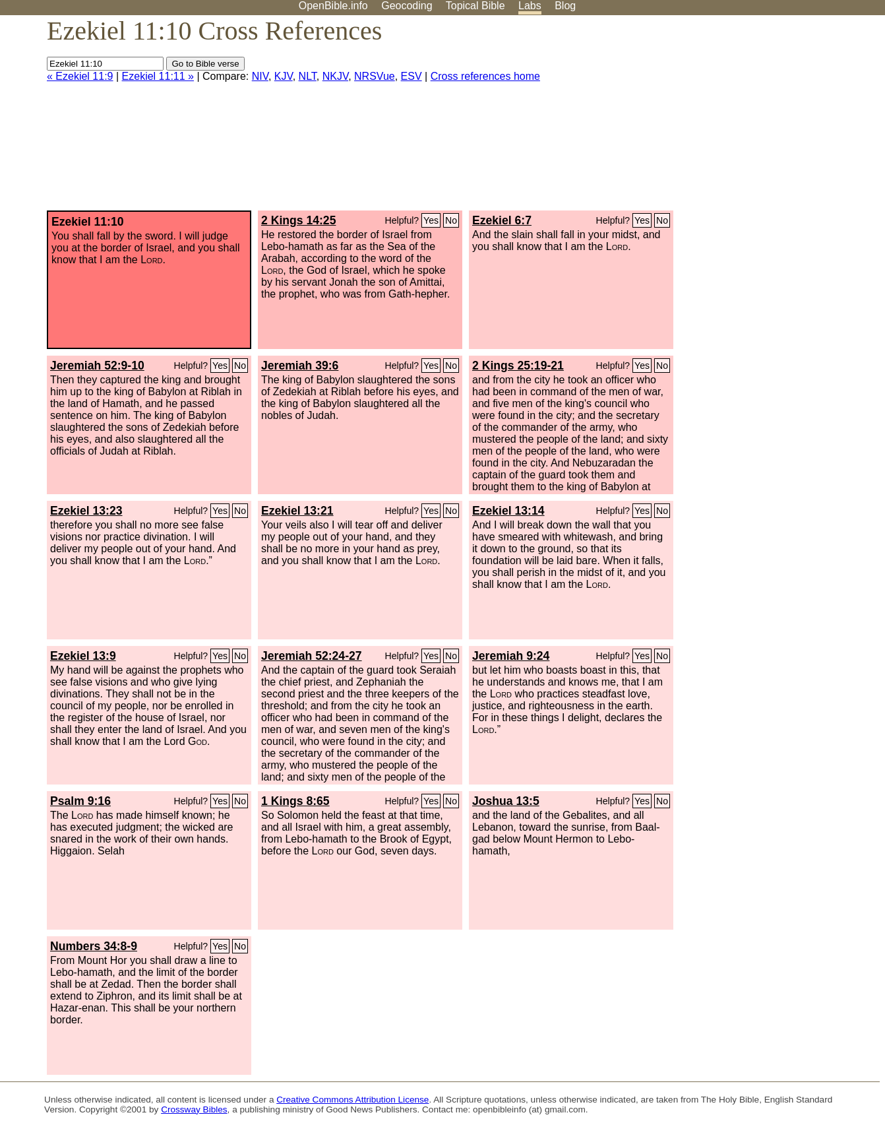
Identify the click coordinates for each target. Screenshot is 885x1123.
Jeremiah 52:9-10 (97, 365)
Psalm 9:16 (80, 801)
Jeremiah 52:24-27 (311, 655)
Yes (431, 220)
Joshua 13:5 (505, 801)
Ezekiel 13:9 (83, 655)
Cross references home (485, 76)
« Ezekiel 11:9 (80, 76)
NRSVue (374, 76)
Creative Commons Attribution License (352, 1100)
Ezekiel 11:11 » (158, 76)
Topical (475, 5)
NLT (308, 76)
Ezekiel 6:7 (502, 220)
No (451, 220)
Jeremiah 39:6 (299, 365)
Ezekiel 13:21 (297, 510)
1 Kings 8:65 (295, 801)
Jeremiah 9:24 (510, 655)
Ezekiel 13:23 (86, 510)
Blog (565, 5)
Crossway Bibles (194, 1109)
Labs (529, 5)
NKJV (335, 76)
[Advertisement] (752, 118)
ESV (411, 76)
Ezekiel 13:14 (508, 510)
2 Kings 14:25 (298, 220)
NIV (260, 76)
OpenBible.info (333, 5)
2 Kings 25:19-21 (518, 365)
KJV (283, 76)
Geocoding (406, 5)
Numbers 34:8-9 (93, 946)
